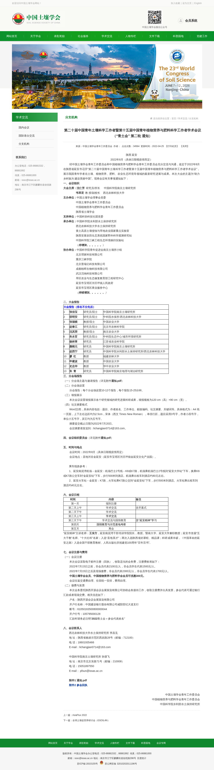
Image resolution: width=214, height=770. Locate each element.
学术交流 (107, 36)
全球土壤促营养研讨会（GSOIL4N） (91, 720)
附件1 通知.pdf (78, 680)
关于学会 (35, 36)
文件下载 (154, 36)
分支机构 (24, 143)
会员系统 (191, 20)
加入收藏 (175, 3)
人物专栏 (130, 36)
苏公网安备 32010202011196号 (121, 763)
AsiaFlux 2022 (79, 715)
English (198, 3)
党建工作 (202, 36)
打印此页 (172, 146)
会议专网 (161, 743)
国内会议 (24, 127)
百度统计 (141, 758)
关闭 (184, 146)
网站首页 (11, 36)
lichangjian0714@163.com (109, 428)
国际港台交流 (27, 135)
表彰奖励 (59, 36)
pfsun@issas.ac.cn (91, 670)
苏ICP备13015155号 (88, 763)
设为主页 (187, 3)
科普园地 (178, 36)
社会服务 (83, 36)
